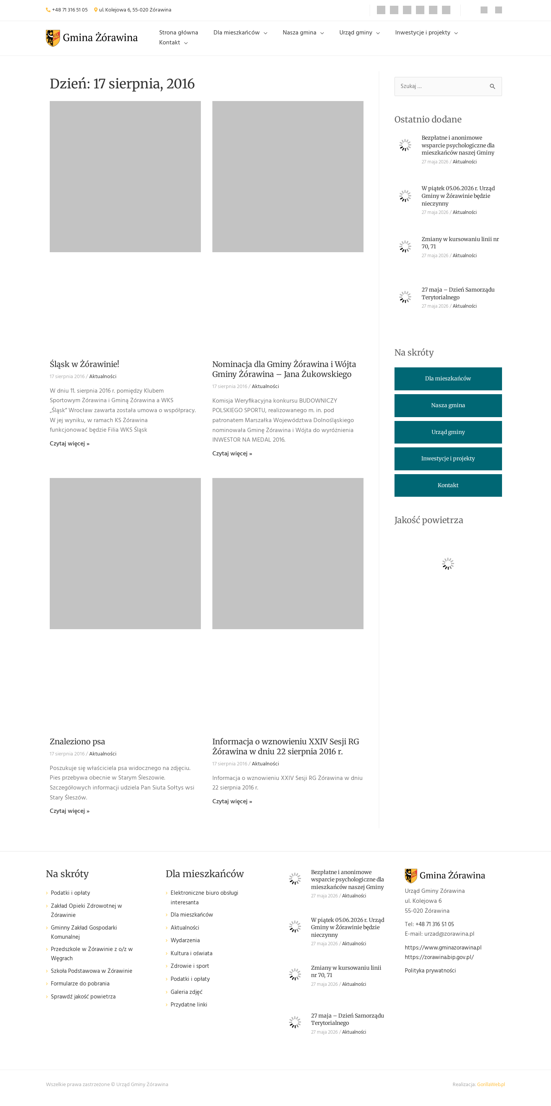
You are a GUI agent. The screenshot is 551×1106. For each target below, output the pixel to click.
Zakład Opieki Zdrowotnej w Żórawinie (88, 917)
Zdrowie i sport (191, 974)
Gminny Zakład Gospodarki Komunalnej (87, 940)
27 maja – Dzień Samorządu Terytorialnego (458, 300)
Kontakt (474, 41)
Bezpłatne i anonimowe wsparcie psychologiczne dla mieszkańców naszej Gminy (458, 152)
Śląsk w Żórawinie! (84, 370)
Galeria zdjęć (187, 999)
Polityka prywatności (433, 977)
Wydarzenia (186, 948)
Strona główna (200, 41)
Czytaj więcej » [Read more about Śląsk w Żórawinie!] (70, 450)
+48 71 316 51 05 (70, 10)
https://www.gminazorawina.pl (446, 954)
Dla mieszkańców (252, 41)
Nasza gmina (309, 41)
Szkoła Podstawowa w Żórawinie (95, 980)
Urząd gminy (358, 41)
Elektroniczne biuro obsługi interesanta (207, 904)
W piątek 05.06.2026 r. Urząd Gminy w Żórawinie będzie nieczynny (458, 202)
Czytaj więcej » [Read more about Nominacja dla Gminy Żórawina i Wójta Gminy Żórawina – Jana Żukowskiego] (232, 460)
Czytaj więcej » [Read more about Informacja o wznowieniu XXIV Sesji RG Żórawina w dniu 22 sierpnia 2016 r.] (232, 808)
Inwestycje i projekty (419, 41)
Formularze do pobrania (82, 993)
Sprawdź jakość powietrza (85, 1006)
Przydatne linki (190, 1012)
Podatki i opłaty (72, 899)
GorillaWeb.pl (490, 1090)
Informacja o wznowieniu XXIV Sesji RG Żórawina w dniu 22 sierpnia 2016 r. (285, 752)
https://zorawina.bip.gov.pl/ (441, 964)
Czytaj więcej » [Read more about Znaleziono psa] (70, 817)
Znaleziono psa (77, 747)
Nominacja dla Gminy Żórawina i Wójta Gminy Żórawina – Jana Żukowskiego (284, 375)
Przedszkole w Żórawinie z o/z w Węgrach (94, 962)
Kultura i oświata (193, 961)
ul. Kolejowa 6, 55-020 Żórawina (135, 10)
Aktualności (102, 382)
